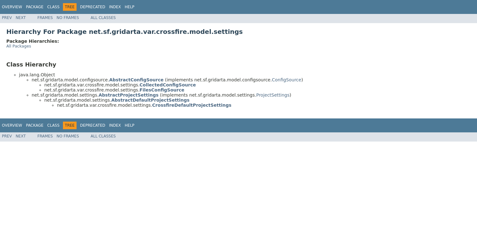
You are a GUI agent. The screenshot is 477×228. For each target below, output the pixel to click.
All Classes (103, 18)
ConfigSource (286, 79)
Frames (45, 18)
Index (115, 7)
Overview (12, 7)
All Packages (18, 46)
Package (34, 7)
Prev (7, 18)
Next (20, 18)
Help (129, 7)
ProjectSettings (272, 95)
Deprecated (92, 7)
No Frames (68, 18)
